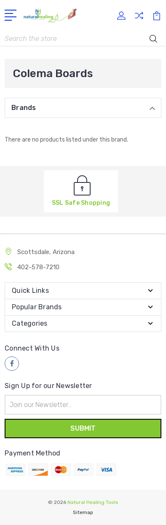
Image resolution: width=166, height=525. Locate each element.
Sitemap (83, 512)
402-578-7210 (38, 267)
